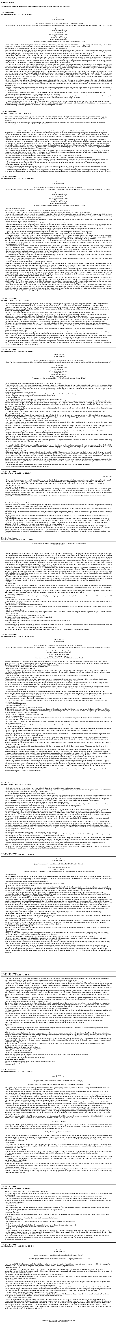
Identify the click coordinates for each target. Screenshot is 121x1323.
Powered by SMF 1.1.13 (48, 1320)
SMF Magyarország (63, 1321)
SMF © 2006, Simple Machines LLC (65, 1320)
